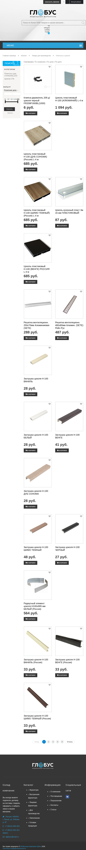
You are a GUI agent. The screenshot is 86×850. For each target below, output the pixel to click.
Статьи (53, 810)
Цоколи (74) (9, 79)
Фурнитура (34, 790)
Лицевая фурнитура (32, 804)
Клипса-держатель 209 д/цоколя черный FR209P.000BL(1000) (37, 100)
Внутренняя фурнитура (33, 796)
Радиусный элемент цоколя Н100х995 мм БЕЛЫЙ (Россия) (34, 606)
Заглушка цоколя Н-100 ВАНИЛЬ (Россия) (36, 661)
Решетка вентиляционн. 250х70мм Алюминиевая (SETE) (36, 325)
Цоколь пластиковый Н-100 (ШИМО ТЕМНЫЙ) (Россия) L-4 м (37, 213)
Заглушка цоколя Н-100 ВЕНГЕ (67, 436)
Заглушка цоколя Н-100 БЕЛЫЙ (36, 436)
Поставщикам (56, 796)
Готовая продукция (32, 824)
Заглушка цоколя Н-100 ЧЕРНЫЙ (67, 548)
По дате (58, 62)
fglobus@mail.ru (12, 837)
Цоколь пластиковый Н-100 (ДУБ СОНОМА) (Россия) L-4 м (35, 157)
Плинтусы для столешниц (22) (10, 75)
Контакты (54, 805)
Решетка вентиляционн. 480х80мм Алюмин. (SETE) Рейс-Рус (69, 325)
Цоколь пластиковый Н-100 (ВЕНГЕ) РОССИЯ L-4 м (36, 269)
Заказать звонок (52, 2)
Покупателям (56, 801)
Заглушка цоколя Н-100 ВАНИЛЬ (36, 380)
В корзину (31, 113)
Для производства (34, 811)
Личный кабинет (76, 2)
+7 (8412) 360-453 (12, 826)
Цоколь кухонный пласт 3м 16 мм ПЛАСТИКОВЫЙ (69, 211)
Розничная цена (10, 90)
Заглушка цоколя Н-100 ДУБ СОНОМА (36, 492)
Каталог (28, 785)
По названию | (40, 62)
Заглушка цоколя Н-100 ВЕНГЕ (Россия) (67, 661)
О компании (55, 792)
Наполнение (35, 818)
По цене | (51, 62)
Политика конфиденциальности (14, 848)
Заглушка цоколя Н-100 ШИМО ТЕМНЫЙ (36, 548)
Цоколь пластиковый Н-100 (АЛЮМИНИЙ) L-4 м (69, 99)
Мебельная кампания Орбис (30, 846)
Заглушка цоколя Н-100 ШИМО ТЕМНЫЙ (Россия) (37, 717)
